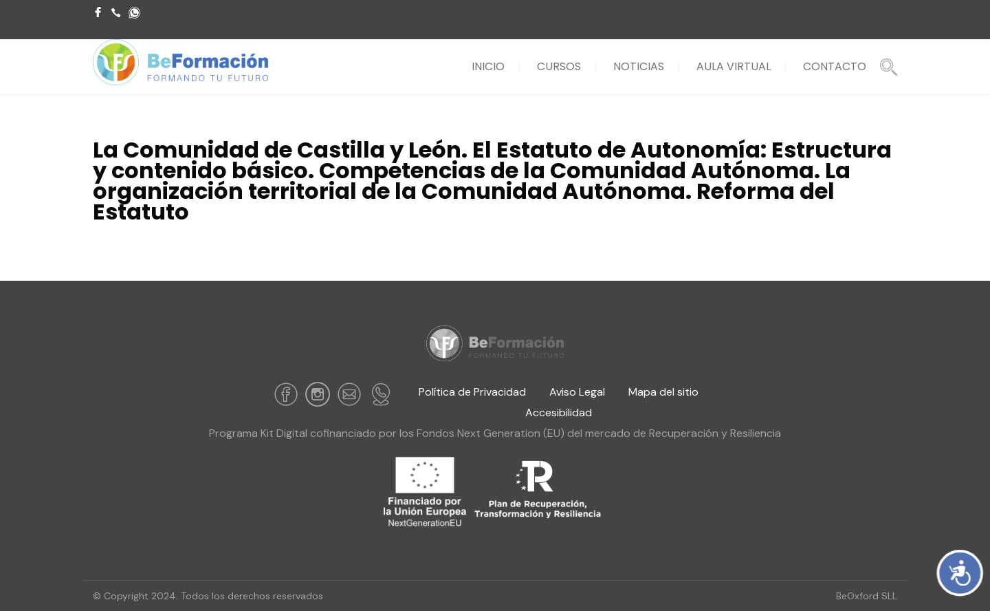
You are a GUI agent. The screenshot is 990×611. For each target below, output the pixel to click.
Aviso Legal (578, 392)
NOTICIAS (638, 66)
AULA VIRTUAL (733, 66)
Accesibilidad (558, 412)
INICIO (488, 66)
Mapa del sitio (663, 392)
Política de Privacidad (472, 392)
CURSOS (559, 66)
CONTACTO (834, 66)
